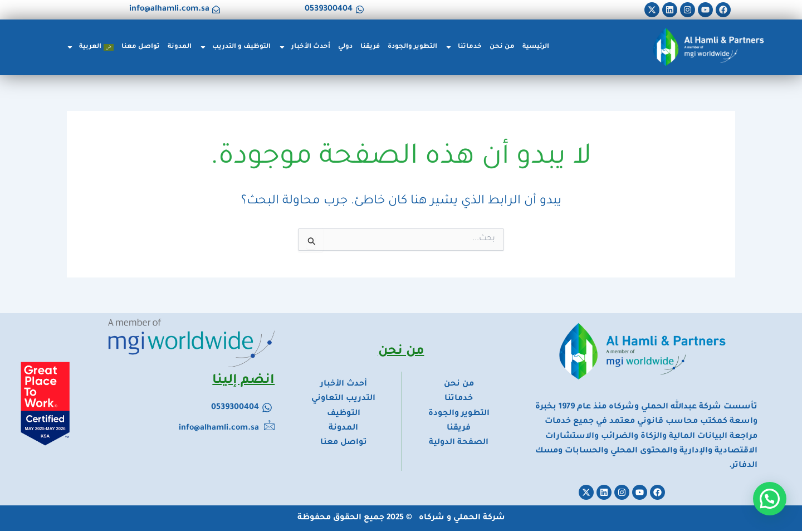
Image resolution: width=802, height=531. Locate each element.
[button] (769, 498)
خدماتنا (463, 47)
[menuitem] (90, 47)
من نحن (502, 47)
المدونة (180, 47)
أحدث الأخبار (304, 47)
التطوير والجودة (412, 47)
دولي (345, 47)
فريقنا (370, 47)
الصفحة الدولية (458, 443)
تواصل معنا (140, 47)
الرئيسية (535, 47)
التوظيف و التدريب (235, 47)
